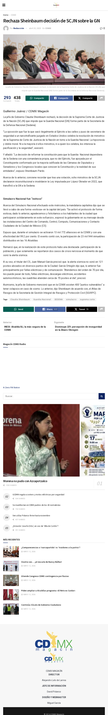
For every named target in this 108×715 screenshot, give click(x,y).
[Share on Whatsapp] (37, 99)
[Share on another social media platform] (101, 99)
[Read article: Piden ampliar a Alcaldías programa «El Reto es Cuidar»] (11, 597)
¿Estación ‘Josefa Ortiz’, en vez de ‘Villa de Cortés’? (35, 528)
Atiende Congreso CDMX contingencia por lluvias (45, 578)
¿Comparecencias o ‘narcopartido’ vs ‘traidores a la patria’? (50, 550)
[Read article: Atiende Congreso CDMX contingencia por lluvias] (11, 583)
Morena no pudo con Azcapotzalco (25, 483)
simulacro (71, 300)
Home (5, 15)
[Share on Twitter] (85, 99)
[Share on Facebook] (61, 99)
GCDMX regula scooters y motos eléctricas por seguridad (38, 497)
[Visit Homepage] (56, 5)
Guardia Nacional (42, 300)
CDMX (13, 15)
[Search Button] (102, 399)
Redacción (18, 28)
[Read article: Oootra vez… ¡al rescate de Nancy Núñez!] (11, 568)
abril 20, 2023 (35, 28)
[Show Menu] (3, 5)
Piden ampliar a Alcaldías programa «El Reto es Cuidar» (48, 592)
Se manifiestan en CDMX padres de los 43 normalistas (37, 507)
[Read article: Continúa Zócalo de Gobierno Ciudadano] (11, 611)
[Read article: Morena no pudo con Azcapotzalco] (54, 443)
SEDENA (59, 300)
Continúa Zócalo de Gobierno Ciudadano (41, 607)
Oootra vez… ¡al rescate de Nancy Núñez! (41, 564)
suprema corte (87, 300)
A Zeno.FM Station (11, 390)
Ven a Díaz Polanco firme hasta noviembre (31, 518)
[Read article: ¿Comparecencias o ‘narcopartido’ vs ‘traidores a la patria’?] (11, 554)
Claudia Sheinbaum (20, 300)
